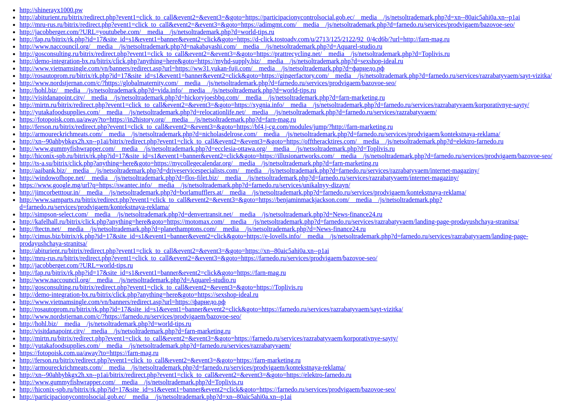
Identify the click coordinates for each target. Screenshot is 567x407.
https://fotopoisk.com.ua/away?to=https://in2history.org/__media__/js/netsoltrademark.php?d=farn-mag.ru (157, 119)
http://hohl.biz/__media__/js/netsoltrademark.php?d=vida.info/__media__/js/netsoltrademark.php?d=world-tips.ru (167, 90)
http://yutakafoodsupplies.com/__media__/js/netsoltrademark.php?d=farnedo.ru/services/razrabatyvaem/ (155, 345)
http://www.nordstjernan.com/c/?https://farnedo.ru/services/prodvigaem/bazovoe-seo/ (130, 316)
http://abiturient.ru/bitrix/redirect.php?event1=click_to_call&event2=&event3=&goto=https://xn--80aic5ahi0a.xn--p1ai (174, 250)
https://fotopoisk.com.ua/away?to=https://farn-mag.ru (89, 352)
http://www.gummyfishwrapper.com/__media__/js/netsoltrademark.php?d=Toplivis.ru (131, 382)
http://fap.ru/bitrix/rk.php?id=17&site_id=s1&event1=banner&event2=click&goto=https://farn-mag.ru (152, 272)
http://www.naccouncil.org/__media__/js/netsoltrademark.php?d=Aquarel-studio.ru (127, 279)
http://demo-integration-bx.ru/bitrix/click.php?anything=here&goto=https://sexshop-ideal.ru (138, 294)
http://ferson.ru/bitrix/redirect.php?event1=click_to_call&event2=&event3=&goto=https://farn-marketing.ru (160, 360)
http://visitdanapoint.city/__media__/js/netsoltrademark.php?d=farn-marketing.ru (124, 331)
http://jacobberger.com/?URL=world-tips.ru (76, 265)
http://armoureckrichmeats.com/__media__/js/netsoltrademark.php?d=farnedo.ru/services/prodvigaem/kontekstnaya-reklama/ (182, 367)
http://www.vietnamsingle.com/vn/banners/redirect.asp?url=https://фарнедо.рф (122, 301)
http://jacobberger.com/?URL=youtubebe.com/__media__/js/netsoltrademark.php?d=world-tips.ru (146, 31)
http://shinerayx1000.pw (51, 9)
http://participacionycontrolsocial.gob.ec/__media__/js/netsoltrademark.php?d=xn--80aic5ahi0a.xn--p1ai (155, 396)
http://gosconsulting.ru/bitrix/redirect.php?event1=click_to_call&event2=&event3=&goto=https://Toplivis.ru (161, 287)
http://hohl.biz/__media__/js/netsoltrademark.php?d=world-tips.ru (105, 323)
